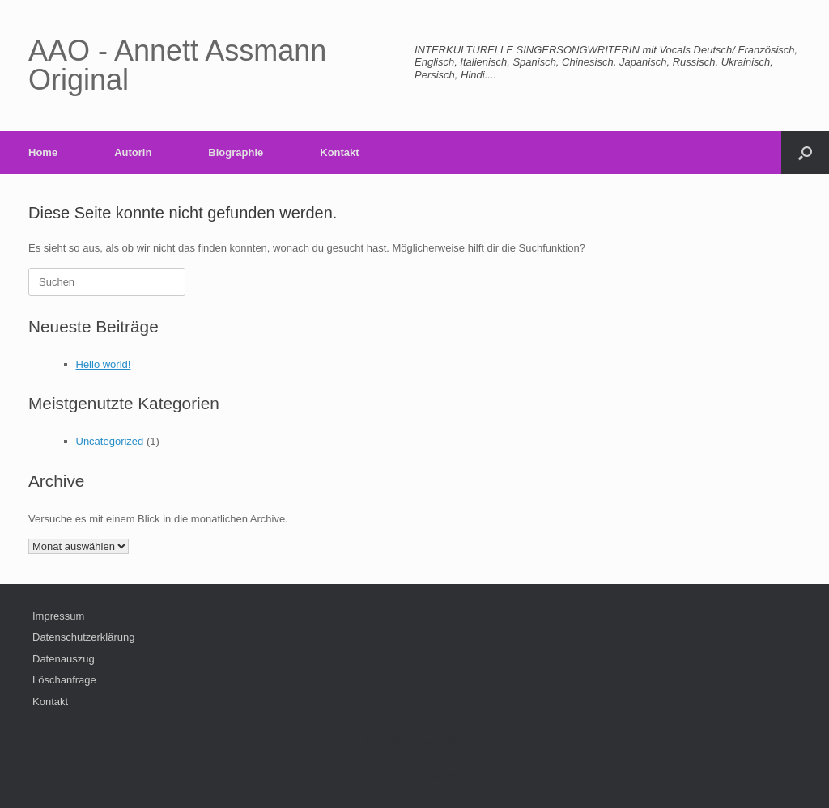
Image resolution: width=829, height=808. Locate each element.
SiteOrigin (447, 776)
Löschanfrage (64, 680)
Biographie (235, 152)
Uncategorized (110, 441)
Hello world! (103, 364)
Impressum (58, 616)
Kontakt (339, 152)
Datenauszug (63, 659)
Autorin (132, 152)
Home (42, 152)
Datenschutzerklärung (83, 637)
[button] (805, 152)
